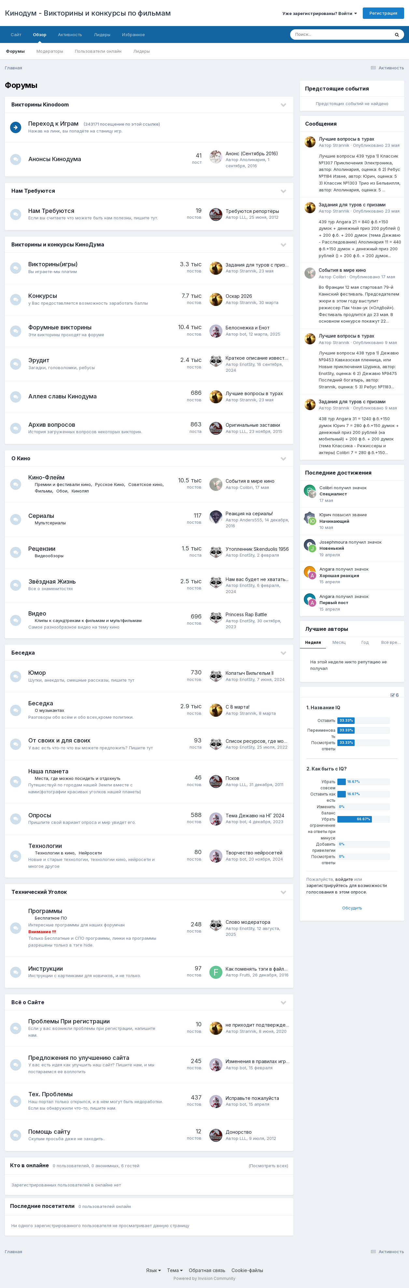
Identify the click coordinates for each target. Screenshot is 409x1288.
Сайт (16, 34)
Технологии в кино (57, 852)
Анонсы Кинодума (56, 159)
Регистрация (383, 13)
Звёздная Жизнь (54, 581)
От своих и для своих (61, 740)
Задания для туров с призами (259, 265)
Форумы (15, 51)
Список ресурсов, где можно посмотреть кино (280, 741)
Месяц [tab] (339, 642)
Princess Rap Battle (246, 614)
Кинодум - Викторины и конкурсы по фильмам (88, 13)
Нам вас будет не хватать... (257, 579)
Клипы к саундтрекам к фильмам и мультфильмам (90, 620)
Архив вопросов (53, 424)
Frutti (245, 974)
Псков (232, 778)
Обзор (39, 37)
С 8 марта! (237, 707)
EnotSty (247, 364)
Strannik (248, 270)
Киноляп (120, 490)
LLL (243, 217)
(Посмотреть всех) (268, 1165)
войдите (344, 879)
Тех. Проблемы (52, 1094)
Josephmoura (333, 542)
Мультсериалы (52, 522)
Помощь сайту (51, 1131)
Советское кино (54, 490)
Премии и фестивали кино (65, 484)
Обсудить (352, 907)
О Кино (20, 458)
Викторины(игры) (55, 264)
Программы (47, 910)
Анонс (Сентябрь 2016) (252, 153)
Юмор (39, 672)
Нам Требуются (33, 190)
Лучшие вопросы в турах (254, 393)
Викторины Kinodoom (40, 104)
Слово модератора (248, 922)
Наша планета (50, 771)
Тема (175, 1270)
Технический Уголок (39, 892)
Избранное (133, 34)
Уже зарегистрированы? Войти (319, 13)
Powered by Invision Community (204, 1278)
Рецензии (43, 548)
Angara (326, 569)
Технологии (47, 845)
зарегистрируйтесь (327, 885)
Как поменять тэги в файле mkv (261, 969)
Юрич (325, 514)
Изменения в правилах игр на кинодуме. (271, 1061)
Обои (102, 490)
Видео (39, 613)
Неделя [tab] (313, 642)
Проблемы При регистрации (71, 1021)
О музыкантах (51, 710)
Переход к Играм (55, 123)
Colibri (246, 487)
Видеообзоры (51, 555)
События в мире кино (250, 481)
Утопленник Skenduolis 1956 (257, 549)
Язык (153, 1270)
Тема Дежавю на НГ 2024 (255, 815)
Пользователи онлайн (98, 51)
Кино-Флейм (48, 477)
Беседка (23, 652)
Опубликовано (376, 145)
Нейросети (92, 852)
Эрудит (40, 360)
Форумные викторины (61, 327)
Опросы (41, 815)
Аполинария (252, 159)
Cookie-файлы (247, 1270)
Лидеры (141, 51)
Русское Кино (111, 484)
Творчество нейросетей (254, 852)
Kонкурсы (44, 295)
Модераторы (49, 51)
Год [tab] (365, 642)
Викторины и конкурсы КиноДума (57, 244)
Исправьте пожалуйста (252, 1098)
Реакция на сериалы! (249, 513)
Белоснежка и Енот (248, 327)
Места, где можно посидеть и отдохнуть (79, 778)
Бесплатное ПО (53, 918)
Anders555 (251, 519)
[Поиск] (327, 34)
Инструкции (47, 968)
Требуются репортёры (252, 211)
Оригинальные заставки (253, 425)
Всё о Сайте (27, 1002)
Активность (70, 34)
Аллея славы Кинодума (64, 396)
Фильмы (83, 490)
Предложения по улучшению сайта (80, 1057)
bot (243, 334)
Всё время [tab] (391, 642)
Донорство (239, 1132)
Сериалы (43, 515)
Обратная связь (207, 1270)
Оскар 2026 (239, 296)
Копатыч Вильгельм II (250, 673)
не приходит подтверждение (260, 1025)
